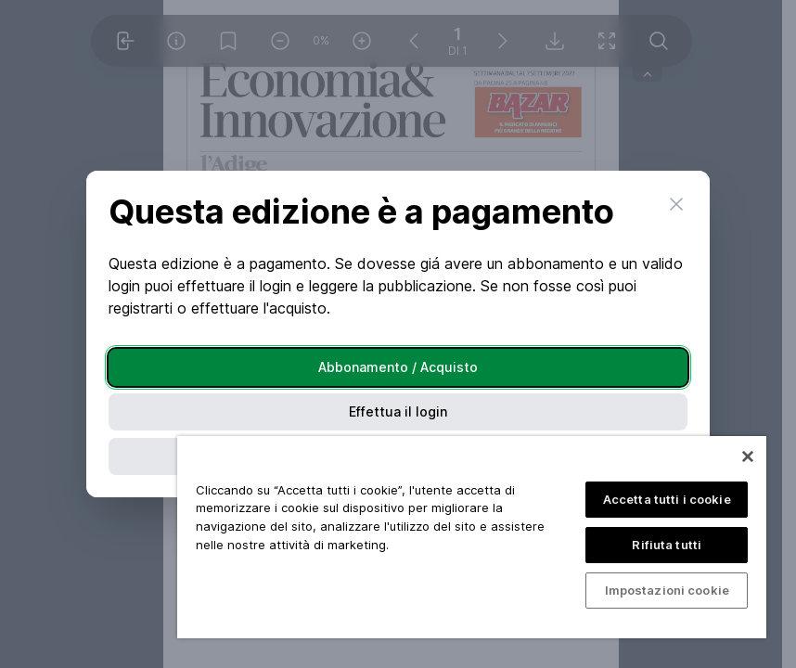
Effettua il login (398, 411)
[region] (471, 537)
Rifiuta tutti (666, 544)
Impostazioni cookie (667, 590)
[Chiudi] (747, 456)
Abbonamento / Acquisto (398, 367)
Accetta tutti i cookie (667, 499)
